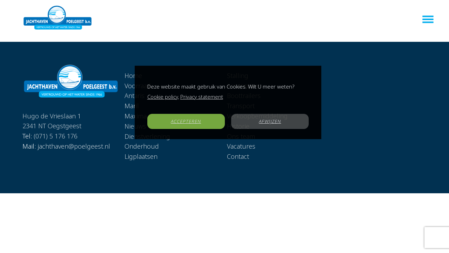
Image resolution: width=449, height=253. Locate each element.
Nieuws (321, 20)
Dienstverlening (284, 20)
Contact (379, 20)
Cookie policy (162, 96)
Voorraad (171, 20)
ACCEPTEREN (186, 121)
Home (146, 20)
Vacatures (349, 20)
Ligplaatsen (141, 156)
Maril (223, 20)
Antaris (200, 20)
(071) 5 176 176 (56, 127)
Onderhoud (142, 146)
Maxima (246, 20)
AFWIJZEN (270, 121)
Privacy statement (201, 96)
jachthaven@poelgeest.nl (74, 136)
